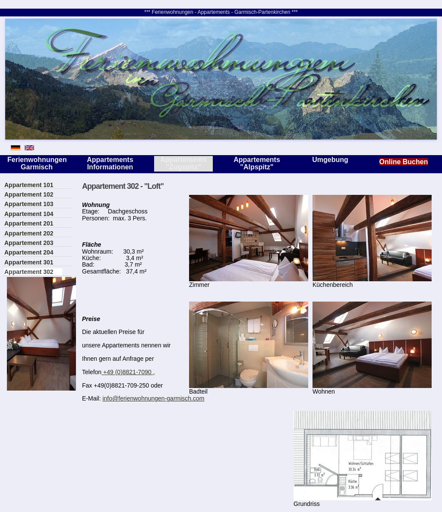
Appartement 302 (29, 271)
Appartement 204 (29, 252)
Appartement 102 (29, 194)
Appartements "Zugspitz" (183, 163)
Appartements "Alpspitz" (257, 163)
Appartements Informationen (110, 163)
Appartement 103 (29, 203)
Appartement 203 (29, 242)
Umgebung (330, 159)
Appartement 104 (29, 213)
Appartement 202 (29, 233)
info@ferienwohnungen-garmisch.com (153, 398)
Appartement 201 (29, 223)
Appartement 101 (29, 184)
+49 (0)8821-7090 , (128, 372)
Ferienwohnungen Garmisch (36, 163)
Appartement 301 (29, 262)
